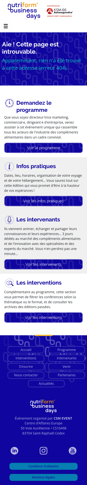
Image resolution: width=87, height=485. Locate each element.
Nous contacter (26, 375)
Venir (67, 366)
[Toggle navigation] (5, 26)
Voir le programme (43, 148)
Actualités (46, 383)
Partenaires (67, 375)
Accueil (26, 349)
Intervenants (66, 358)
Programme (66, 349)
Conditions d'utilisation (43, 466)
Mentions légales (43, 477)
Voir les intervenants (43, 264)
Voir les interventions (43, 317)
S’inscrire (26, 366)
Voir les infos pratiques (43, 201)
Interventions (26, 358)
